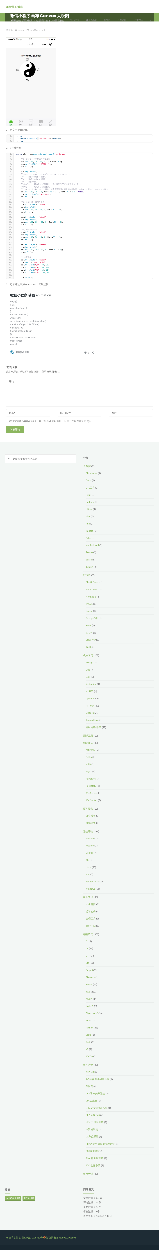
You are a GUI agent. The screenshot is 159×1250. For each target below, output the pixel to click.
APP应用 (90, 1071)
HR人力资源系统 (95, 1122)
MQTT (89, 771)
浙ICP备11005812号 (32, 1237)
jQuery (89, 998)
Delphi (89, 970)
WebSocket (92, 800)
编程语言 (88, 934)
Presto (89, 552)
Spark (89, 559)
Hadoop (90, 501)
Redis (89, 625)
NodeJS (90, 1006)
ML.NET (90, 691)
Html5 (89, 984)
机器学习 (88, 655)
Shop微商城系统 (95, 1158)
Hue (88, 523)
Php (88, 1020)
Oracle (89, 610)
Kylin (88, 537)
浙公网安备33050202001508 (61, 1237)
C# (87, 948)
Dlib (88, 669)
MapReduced (93, 545)
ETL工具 (90, 487)
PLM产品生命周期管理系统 (100, 1143)
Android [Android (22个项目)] (13, 1198)
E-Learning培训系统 (96, 1107)
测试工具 (88, 735)
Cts (87, 962)
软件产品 (88, 1064)
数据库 (87, 575)
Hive (88, 516)
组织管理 (88, 897)
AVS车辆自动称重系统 (97, 1079)
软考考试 (88, 1173)
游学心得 (91, 911)
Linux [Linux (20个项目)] (29, 1198)
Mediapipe (91, 683)
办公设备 (91, 815)
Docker (89, 852)
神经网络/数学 (94, 727)
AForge (89, 662)
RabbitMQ (91, 778)
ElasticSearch (93, 582)
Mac (88, 874)
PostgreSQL (92, 618)
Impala (89, 530)
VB (87, 1049)
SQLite (89, 632)
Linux (88, 867)
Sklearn (90, 712)
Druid (88, 480)
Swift (88, 1042)
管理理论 (91, 925)
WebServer (91, 792)
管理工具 (91, 918)
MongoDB (91, 596)
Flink (88, 494)
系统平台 (88, 831)
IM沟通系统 (92, 1129)
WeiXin (89, 1056)
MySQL (89, 603)
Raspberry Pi (92, 881)
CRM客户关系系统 (96, 1093)
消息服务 (88, 742)
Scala (88, 1034)
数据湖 (89, 566)
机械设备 (91, 822)
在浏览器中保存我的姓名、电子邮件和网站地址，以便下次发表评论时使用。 (50, 421)
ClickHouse (92, 473)
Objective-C (92, 1013)
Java (88, 991)
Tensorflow (92, 719)
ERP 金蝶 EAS (93, 1115)
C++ (88, 955)
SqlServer (91, 639)
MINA (89, 764)
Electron (90, 977)
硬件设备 (88, 808)
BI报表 (89, 1086)
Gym (88, 676)
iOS (87, 859)
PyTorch (90, 705)
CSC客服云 (91, 1100)
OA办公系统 (92, 1136)
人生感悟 (91, 904)
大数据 (87, 466)
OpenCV (90, 698)
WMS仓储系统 (93, 1165)
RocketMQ (91, 785)
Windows (90, 888)
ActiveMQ (91, 749)
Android (90, 838)
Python (90, 1027)
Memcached (92, 589)
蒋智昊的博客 (14, 7)
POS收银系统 (93, 1151)
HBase (89, 509)
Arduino (90, 845)
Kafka (89, 757)
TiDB (88, 646)
